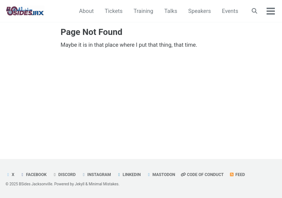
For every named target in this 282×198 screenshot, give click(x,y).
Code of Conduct (202, 174)
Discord (63, 174)
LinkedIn (128, 174)
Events (230, 11)
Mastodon (160, 174)
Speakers (199, 11)
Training (143, 11)
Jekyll (80, 184)
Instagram (96, 174)
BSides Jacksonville (35, 184)
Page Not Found (91, 32)
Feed (237, 174)
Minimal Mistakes (103, 184)
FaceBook (33, 174)
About (86, 11)
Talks (170, 11)
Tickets (114, 11)
